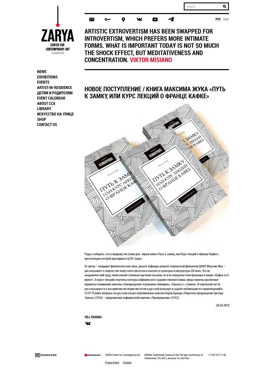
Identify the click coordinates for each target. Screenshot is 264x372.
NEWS (41, 71)
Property (127, 362)
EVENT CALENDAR (51, 98)
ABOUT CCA (46, 103)
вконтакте (88, 323)
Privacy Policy (112, 362)
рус (218, 19)
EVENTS (43, 82)
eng (226, 19)
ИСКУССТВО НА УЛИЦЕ (55, 114)
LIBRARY (44, 108)
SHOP (41, 119)
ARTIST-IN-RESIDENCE (54, 87)
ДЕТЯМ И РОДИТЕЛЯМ (55, 93)
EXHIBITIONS (47, 77)
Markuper (46, 355)
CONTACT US (47, 124)
